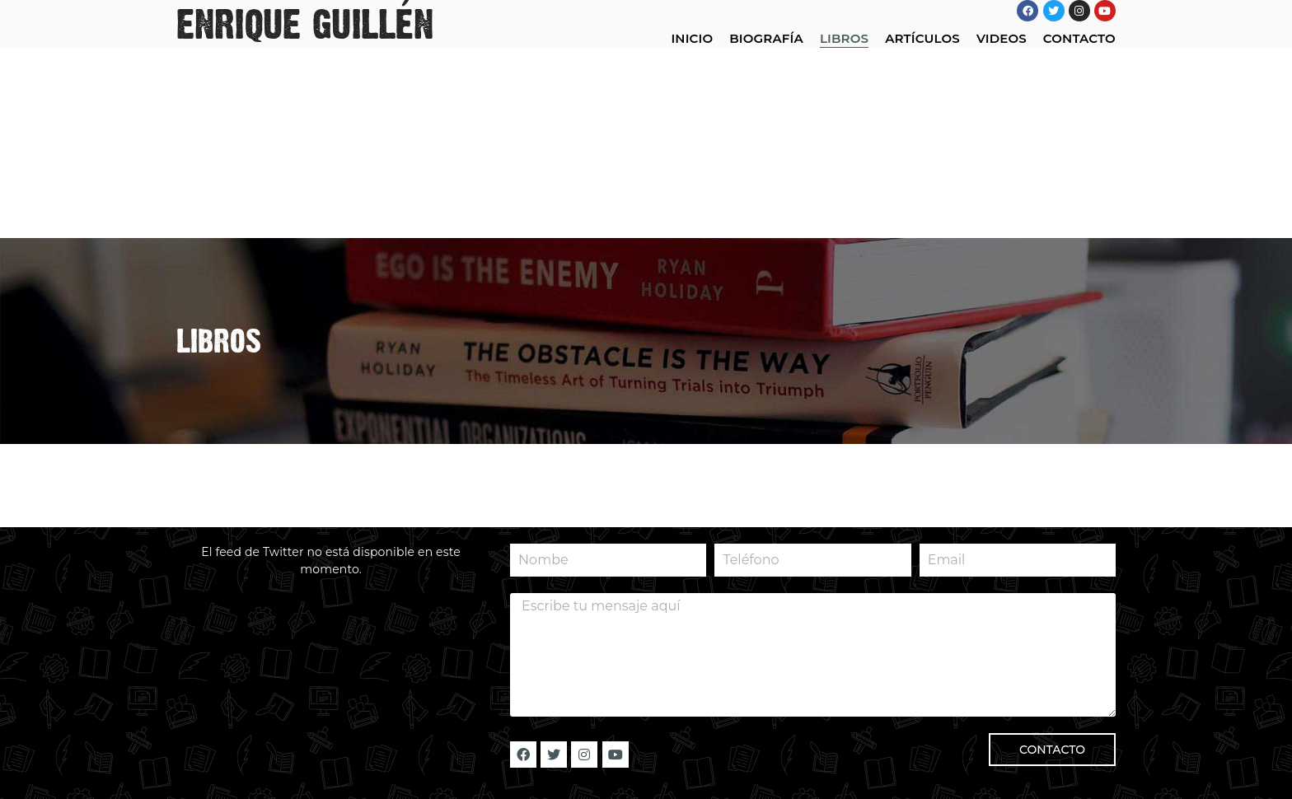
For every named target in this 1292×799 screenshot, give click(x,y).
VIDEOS (1001, 38)
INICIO (692, 38)
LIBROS (844, 38)
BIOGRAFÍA (766, 38)
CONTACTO (1079, 38)
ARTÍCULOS (922, 38)
